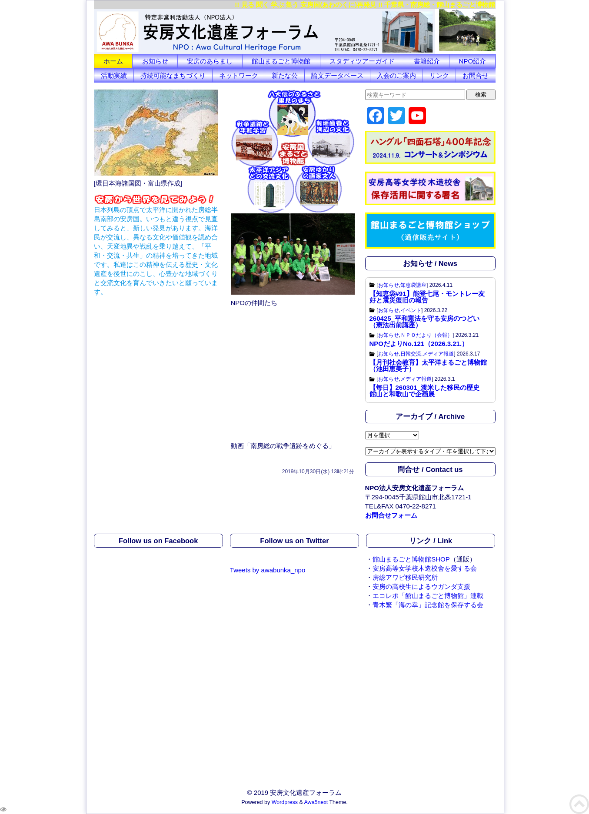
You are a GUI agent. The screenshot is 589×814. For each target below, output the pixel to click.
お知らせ (155, 61)
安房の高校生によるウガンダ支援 (421, 586)
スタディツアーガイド (362, 61)
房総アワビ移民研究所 (405, 577)
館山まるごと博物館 (281, 61)
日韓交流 (410, 354)
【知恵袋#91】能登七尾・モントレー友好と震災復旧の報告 (427, 297)
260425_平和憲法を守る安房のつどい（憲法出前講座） (424, 322)
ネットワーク (238, 75)
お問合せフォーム (391, 515)
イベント (410, 310)
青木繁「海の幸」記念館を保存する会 (428, 604)
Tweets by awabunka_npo (267, 570)
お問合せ (476, 75)
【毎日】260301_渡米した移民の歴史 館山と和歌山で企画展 (427, 391)
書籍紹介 (427, 61)
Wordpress (285, 802)
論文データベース (337, 75)
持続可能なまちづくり (173, 75)
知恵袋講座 (413, 285)
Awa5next (316, 802)
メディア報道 (438, 354)
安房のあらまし (210, 61)
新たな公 (285, 75)
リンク (439, 75)
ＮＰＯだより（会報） (426, 335)
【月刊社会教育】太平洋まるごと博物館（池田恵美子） (428, 365)
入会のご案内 (396, 75)
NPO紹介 (472, 61)
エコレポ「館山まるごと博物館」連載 (428, 595)
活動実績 (114, 75)
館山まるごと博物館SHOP (411, 559)
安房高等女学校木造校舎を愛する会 (425, 568)
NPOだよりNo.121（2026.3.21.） (419, 343)
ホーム (113, 61)
